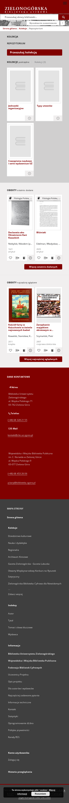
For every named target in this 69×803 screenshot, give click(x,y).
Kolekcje (23, 28)
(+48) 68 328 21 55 (17, 420)
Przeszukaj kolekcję (23, 52)
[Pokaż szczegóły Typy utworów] (58, 118)
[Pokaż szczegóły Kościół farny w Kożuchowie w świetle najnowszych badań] (30, 350)
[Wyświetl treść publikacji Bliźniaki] (52, 258)
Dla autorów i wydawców (21, 688)
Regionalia (13, 549)
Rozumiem (40, 794)
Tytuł (10, 620)
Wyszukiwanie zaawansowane (43, 23)
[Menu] (64, 3)
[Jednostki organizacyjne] (20, 86)
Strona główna (10, 28)
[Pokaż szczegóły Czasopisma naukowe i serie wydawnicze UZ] (29, 173)
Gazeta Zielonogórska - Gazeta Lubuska (28, 563)
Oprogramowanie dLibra (21, 723)
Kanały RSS (14, 737)
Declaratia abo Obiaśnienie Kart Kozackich (17, 235)
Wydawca (13, 634)
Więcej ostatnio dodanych (43, 266)
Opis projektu (15, 681)
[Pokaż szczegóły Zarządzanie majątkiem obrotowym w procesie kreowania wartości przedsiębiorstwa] (58, 350)
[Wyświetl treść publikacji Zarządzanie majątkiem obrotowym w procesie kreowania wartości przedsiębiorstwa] (52, 350)
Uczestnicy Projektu (18, 674)
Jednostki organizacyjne (16, 107)
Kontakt (12, 709)
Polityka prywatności (18, 730)
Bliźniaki (41, 232)
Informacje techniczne (19, 702)
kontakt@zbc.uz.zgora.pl (20, 435)
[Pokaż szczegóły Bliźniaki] (58, 258)
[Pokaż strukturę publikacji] (20, 198)
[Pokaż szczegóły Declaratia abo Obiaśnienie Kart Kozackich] (30, 258)
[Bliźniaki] (49, 213)
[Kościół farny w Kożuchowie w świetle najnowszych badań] (20, 305)
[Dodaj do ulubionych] (10, 258)
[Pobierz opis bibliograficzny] (17, 258)
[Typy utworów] (48, 86)
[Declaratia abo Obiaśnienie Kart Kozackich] (20, 213)
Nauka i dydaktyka (17, 543)
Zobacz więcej (15, 594)
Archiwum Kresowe (18, 556)
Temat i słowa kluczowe (20, 627)
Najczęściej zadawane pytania (23, 695)
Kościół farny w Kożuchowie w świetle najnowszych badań (20, 327)
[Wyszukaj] (63, 17)
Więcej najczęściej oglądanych (40, 359)
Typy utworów (44, 106)
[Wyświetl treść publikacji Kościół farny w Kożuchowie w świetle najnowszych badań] (23, 350)
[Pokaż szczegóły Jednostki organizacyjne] (29, 118)
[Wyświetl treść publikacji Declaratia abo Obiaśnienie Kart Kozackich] (23, 258)
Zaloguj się (14, 759)
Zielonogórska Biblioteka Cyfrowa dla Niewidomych (34, 583)
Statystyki (13, 716)
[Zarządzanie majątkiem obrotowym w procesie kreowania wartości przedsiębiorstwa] (49, 305)
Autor (11, 613)
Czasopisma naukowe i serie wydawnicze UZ (20, 162)
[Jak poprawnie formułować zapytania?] (62, 23)
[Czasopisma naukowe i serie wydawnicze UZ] (20, 141)
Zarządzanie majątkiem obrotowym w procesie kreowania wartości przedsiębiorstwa (47, 327)
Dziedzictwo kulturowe (20, 536)
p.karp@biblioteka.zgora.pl (22, 482)
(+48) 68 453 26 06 (17, 473)
